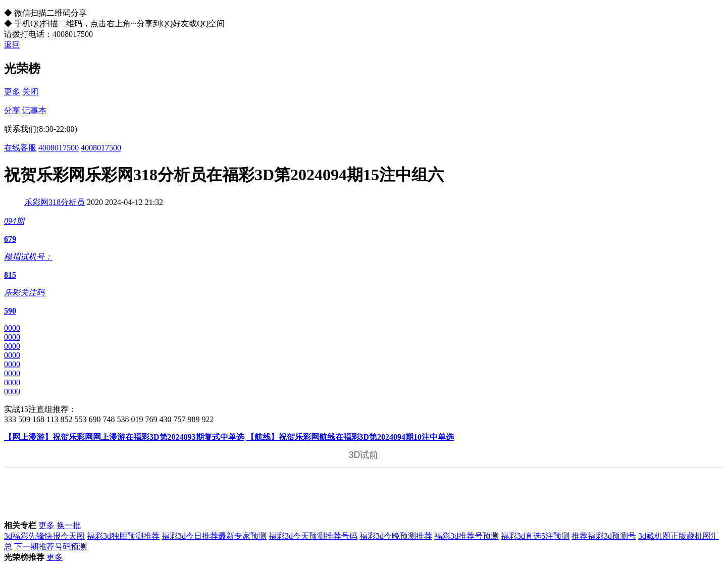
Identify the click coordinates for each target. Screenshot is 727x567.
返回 (12, 44)
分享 (12, 110)
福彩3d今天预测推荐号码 (313, 536)
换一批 (69, 525)
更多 (12, 91)
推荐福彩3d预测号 (604, 536)
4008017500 (58, 147)
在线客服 (20, 147)
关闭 (30, 91)
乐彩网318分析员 (54, 202)
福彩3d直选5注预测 (535, 536)
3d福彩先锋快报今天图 (44, 536)
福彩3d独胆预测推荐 (123, 536)
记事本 (34, 110)
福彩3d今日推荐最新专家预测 (214, 536)
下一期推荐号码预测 (50, 546)
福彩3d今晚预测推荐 (395, 536)
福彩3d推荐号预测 (466, 536)
